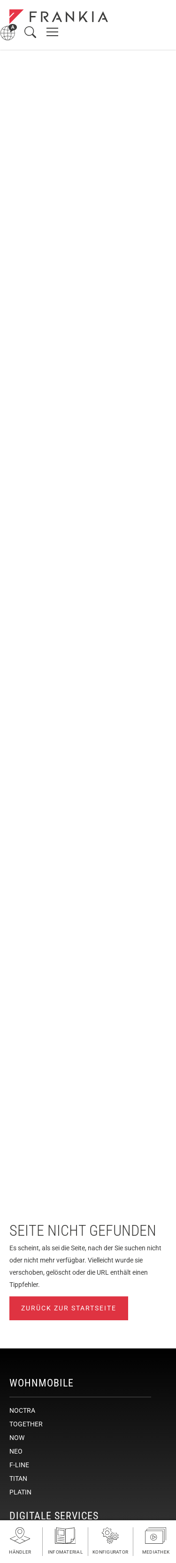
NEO (16, 1451)
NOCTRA (22, 1410)
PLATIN (20, 1492)
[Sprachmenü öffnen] (8, 32)
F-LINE (19, 1465)
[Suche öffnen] (30, 32)
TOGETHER (26, 1424)
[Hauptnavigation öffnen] (52, 32)
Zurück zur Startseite (68, 1308)
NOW (16, 1437)
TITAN (18, 1478)
